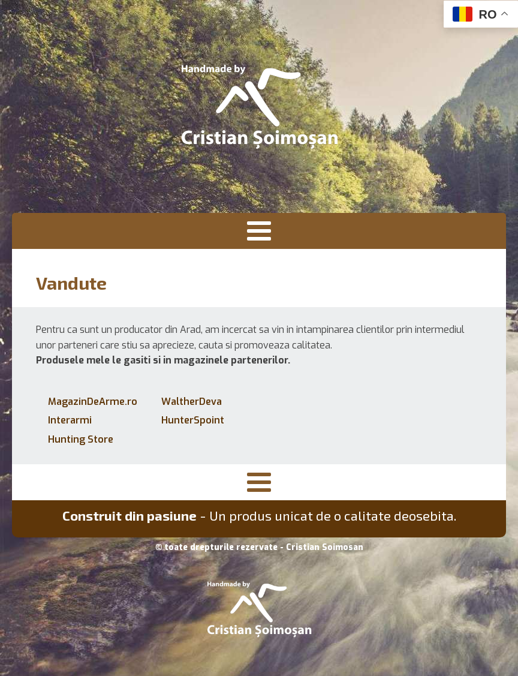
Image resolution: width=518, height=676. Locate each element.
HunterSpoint (192, 420)
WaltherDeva (191, 401)
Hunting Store (80, 439)
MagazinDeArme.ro (92, 401)
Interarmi (70, 420)
